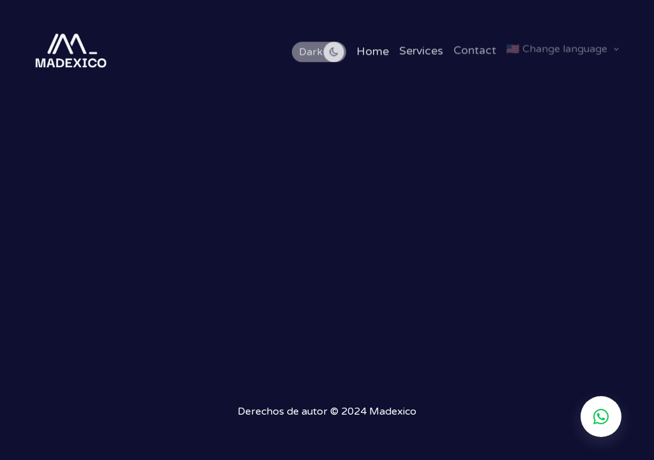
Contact (474, 49)
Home (372, 51)
